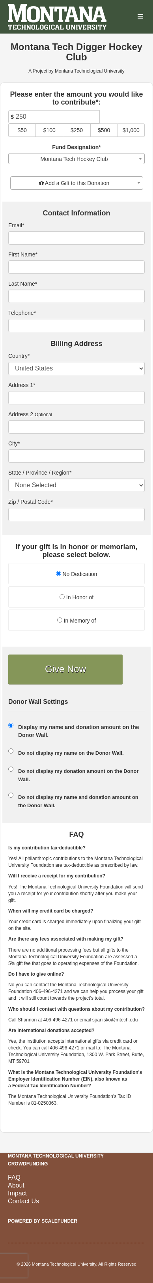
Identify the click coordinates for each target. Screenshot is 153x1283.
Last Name (22, 284)
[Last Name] (76, 296)
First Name (22, 254)
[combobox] (76, 158)
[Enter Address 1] (76, 397)
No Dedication (76, 574)
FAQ (14, 1177)
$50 (21, 130)
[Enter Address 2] (76, 427)
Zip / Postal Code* (30, 502)
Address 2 (20, 414)
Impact (17, 1193)
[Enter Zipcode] (76, 514)
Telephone (22, 313)
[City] (76, 456)
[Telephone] (76, 325)
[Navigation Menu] (140, 16)
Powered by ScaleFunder (42, 1221)
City (14, 443)
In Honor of (76, 597)
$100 (49, 130)
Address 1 (21, 385)
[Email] (76, 238)
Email (16, 225)
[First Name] (76, 267)
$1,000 (131, 130)
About (16, 1185)
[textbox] (77, 183)
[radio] (76, 574)
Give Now (65, 669)
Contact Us (23, 1201)
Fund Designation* (76, 147)
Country (19, 356)
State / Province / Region (39, 472)
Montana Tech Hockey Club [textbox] (74, 159)
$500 (104, 130)
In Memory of (76, 620)
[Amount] (54, 116)
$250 (77, 130)
